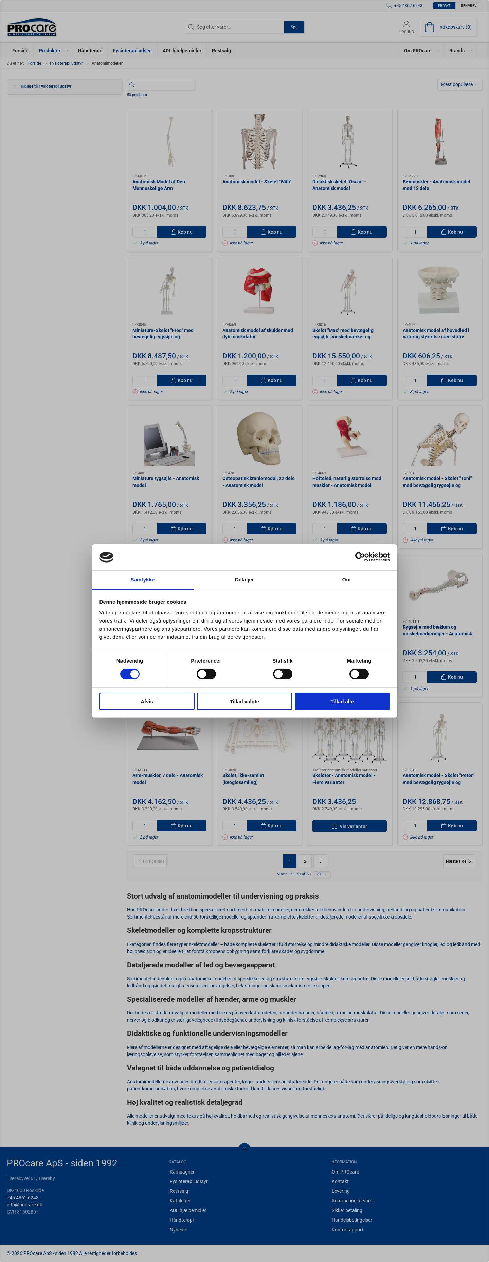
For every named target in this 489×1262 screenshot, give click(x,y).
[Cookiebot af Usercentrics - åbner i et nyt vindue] (360, 557)
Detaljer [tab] (244, 580)
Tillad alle (342, 701)
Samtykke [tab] (143, 580)
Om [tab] (346, 580)
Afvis (147, 701)
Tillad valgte (244, 701)
